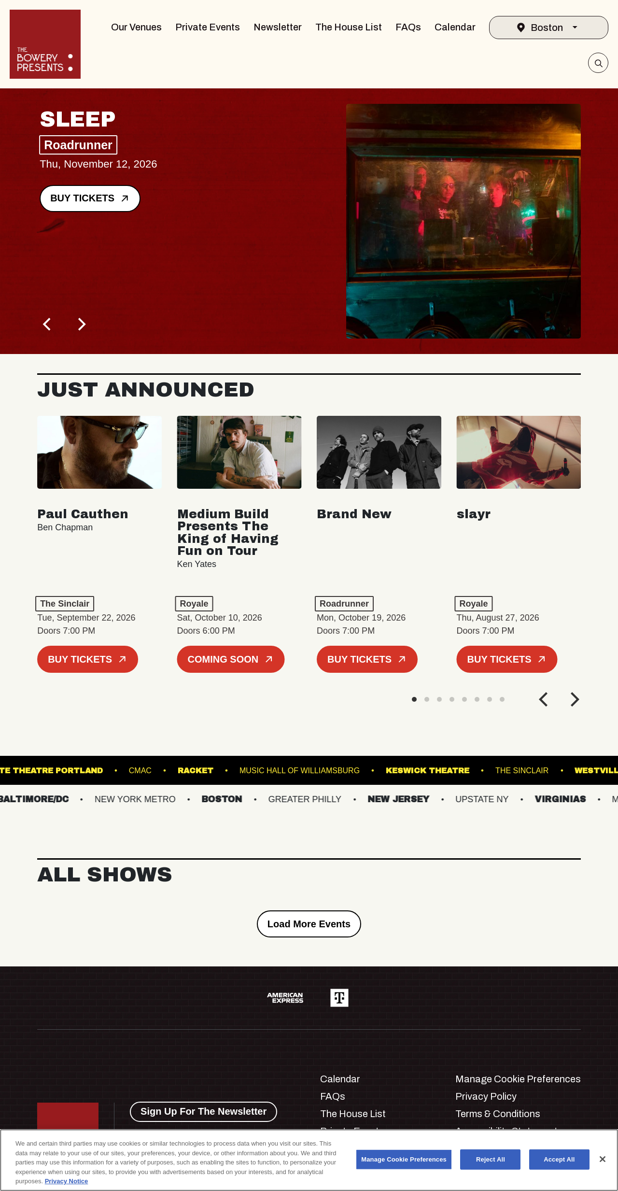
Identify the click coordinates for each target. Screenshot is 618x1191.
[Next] (80, 324)
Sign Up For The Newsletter (203, 1111)
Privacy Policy (486, 1096)
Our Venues (136, 27)
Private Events (207, 27)
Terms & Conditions (497, 1113)
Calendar (455, 27)
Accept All (559, 1159)
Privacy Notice (66, 1181)
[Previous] (47, 324)
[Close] (602, 1159)
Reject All (490, 1159)
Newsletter (277, 27)
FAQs (408, 27)
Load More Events (309, 924)
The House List (348, 27)
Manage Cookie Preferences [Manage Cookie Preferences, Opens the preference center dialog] (404, 1159)
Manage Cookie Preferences (518, 1079)
